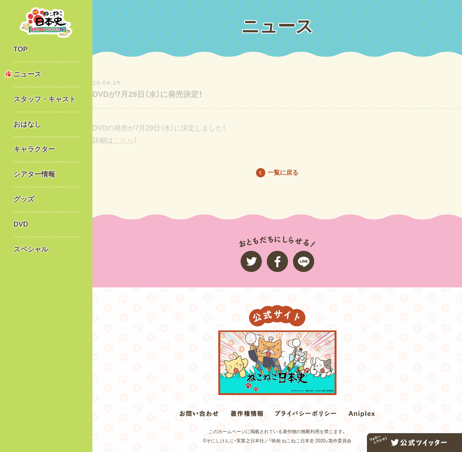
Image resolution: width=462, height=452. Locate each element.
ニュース (27, 74)
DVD (20, 224)
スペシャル (30, 249)
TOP (20, 49)
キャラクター (34, 149)
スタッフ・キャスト (44, 99)
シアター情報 (34, 174)
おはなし (27, 124)
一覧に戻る (283, 172)
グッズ (23, 199)
